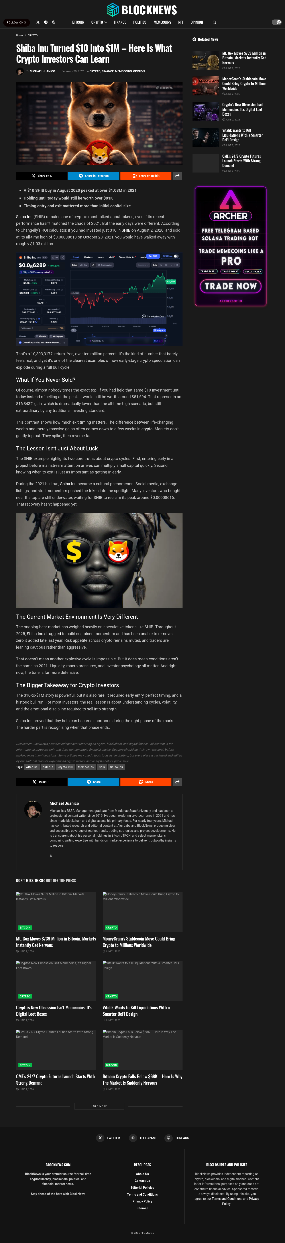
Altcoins (32, 767)
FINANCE (120, 22)
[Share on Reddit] (145, 176)
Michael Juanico (42, 71)
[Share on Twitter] (41, 176)
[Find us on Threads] (53, 22)
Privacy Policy (142, 1201)
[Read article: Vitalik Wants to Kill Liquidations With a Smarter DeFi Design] (143, 981)
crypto (147, 429)
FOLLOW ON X (16, 23)
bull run (48, 767)
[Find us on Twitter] (38, 22)
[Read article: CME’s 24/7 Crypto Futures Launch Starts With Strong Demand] (56, 1050)
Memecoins (86, 767)
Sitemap (142, 1208)
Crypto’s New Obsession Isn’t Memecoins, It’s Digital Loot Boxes (54, 1010)
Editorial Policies (142, 1187)
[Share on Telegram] (93, 176)
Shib (102, 767)
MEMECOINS (162, 22)
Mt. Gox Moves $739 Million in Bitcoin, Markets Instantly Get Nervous (56, 941)
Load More (99, 1106)
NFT (181, 22)
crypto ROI (65, 767)
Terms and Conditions (142, 1194)
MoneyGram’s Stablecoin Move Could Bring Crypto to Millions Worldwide (139, 941)
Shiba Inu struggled (44, 633)
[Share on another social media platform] (177, 176)
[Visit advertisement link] (231, 246)
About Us (142, 1174)
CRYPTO (97, 22)
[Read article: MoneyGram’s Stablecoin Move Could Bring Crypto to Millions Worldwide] (143, 912)
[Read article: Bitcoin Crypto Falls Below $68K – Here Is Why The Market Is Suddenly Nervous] (143, 1050)
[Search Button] (214, 22)
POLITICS (140, 22)
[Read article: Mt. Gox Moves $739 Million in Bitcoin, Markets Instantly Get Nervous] (56, 912)
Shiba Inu (24, 216)
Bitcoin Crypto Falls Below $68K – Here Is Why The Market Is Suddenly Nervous (143, 1079)
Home (19, 35)
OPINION (197, 22)
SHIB (126, 230)
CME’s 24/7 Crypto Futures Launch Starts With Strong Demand (55, 1079)
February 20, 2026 (72, 71)
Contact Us (142, 1181)
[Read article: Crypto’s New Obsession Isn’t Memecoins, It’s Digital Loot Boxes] (56, 981)
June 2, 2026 (25, 951)
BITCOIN (78, 22)
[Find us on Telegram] (46, 22)
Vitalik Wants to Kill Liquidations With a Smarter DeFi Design (136, 1010)
